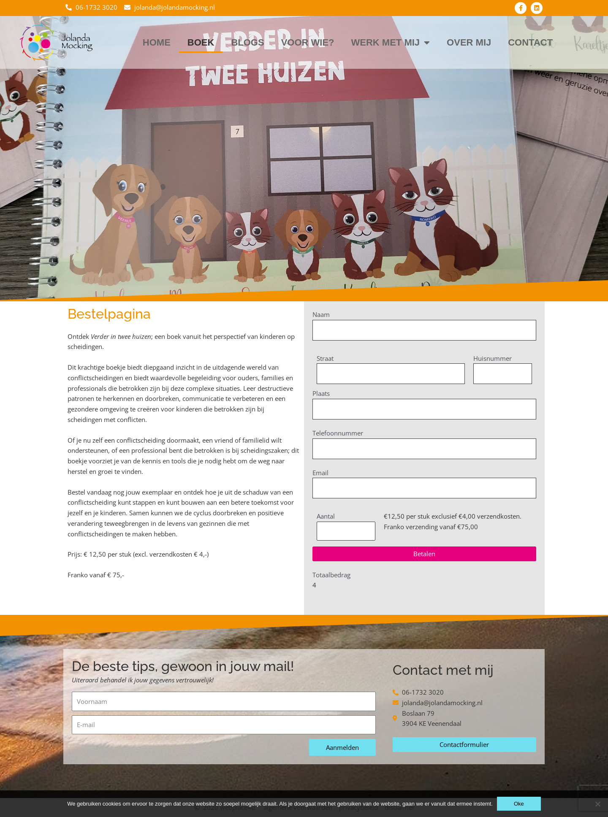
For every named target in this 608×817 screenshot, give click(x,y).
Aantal (326, 517)
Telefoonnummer (337, 433)
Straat (325, 358)
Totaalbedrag (331, 575)
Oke (519, 804)
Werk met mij (390, 42)
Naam (321, 314)
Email (320, 473)
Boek (200, 42)
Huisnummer (492, 358)
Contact (530, 42)
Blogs (247, 42)
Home (157, 42)
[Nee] (597, 804)
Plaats (321, 394)
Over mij (469, 42)
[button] (424, 554)
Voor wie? (307, 42)
